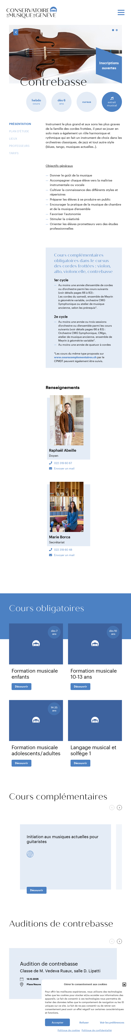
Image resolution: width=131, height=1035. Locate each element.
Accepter (57, 1022)
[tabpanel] (65, 54)
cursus (86, 101)
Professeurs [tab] (19, 145)
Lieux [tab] (13, 138)
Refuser (84, 1022)
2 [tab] (117, 30)
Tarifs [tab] (14, 153)
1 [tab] (113, 30)
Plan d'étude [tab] (19, 131)
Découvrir (21, 686)
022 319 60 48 (62, 549)
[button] (124, 984)
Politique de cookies (69, 1030)
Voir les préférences (112, 1022)
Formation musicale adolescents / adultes (36, 750)
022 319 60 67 (62, 463)
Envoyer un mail (63, 468)
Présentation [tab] (20, 123)
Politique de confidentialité (97, 1030)
